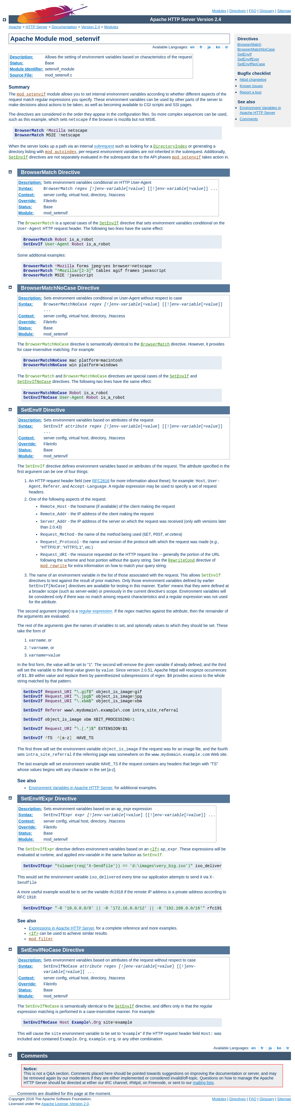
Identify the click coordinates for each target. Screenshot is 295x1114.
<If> (155, 849)
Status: (16, 63)
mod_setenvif (31, 94)
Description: (21, 57)
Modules (219, 11)
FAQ (252, 11)
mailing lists (203, 1082)
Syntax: (25, 188)
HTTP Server (37, 27)
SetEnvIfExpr (248, 59)
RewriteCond (181, 560)
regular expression (95, 611)
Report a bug (250, 92)
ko (218, 47)
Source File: (21, 75)
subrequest (104, 146)
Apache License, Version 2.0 (65, 1104)
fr (201, 47)
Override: (27, 201)
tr (226, 47)
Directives (237, 11)
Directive (69, 172)
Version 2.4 (90, 27)
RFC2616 (100, 480)
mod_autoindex (60, 152)
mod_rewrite (53, 566)
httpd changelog (253, 79)
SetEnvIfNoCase (251, 64)
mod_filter (41, 939)
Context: (26, 194)
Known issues (251, 86)
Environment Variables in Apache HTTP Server (260, 110)
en (192, 47)
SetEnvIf (18, 157)
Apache (15, 27)
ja (209, 47)
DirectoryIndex (170, 146)
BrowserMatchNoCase (256, 49)
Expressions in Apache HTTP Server (61, 928)
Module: (26, 213)
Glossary (266, 11)
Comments (249, 119)
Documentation (64, 27)
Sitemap (284, 11)
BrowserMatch (249, 44)
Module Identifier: (27, 69)
